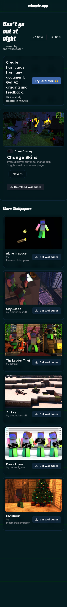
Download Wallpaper (25, 187)
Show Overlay (23, 151)
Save (38, 37)
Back (56, 37)
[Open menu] (6, 6)
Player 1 (17, 174)
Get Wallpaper (46, 257)
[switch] (10, 151)
